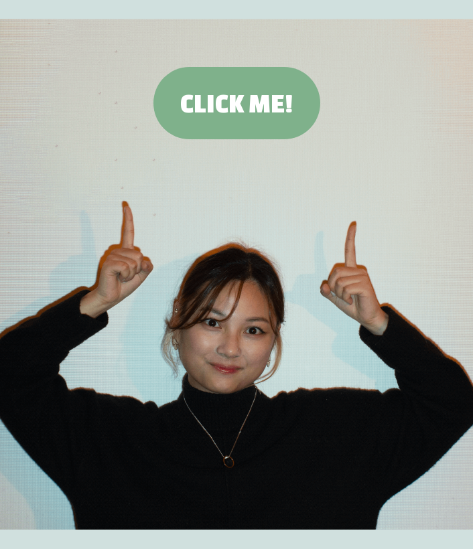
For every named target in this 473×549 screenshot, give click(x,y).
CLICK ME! (236, 103)
